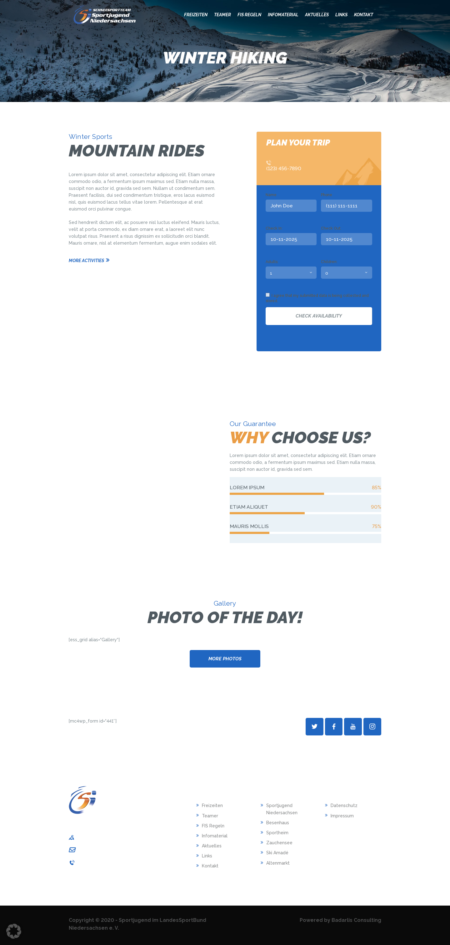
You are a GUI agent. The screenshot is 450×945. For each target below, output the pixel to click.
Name (271, 194)
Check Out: (331, 228)
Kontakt (210, 865)
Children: (329, 261)
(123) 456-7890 (283, 168)
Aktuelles (212, 845)
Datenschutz (344, 805)
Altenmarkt (278, 863)
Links (207, 855)
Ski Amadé (277, 852)
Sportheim (277, 832)
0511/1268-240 (93, 863)
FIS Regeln (213, 825)
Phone (326, 194)
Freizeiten (212, 805)
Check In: (274, 228)
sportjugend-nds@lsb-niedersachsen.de (122, 850)
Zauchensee (279, 842)
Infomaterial (215, 835)
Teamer (210, 815)
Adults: (272, 261)
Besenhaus (277, 822)
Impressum (342, 815)
